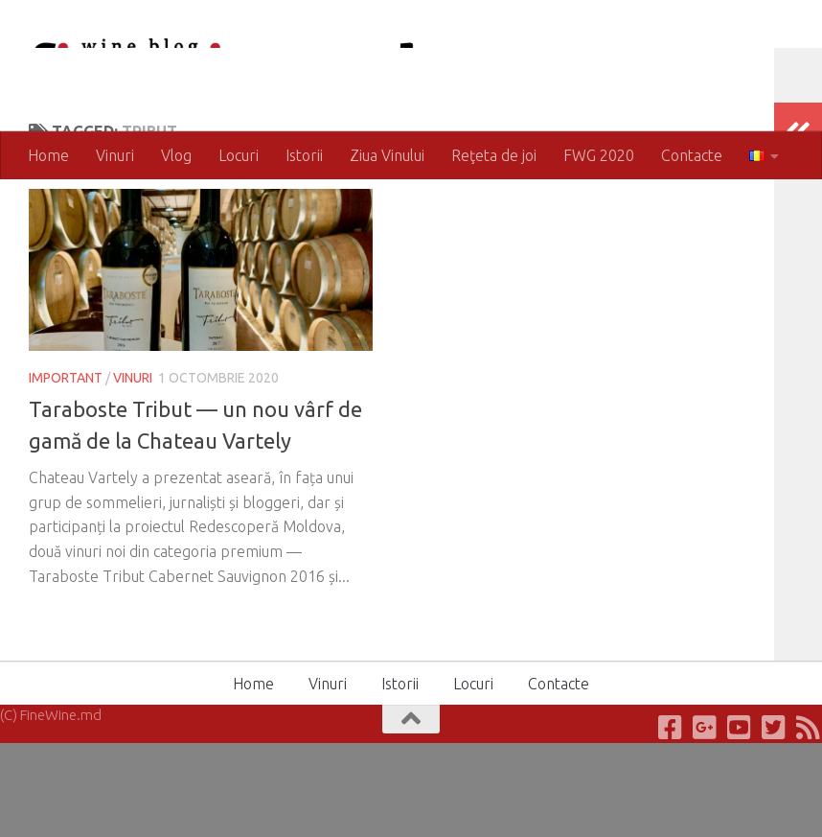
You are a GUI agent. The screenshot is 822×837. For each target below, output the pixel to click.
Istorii (304, 155)
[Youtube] (739, 821)
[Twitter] (774, 821)
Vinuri (115, 155)
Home (48, 155)
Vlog (176, 155)
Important (66, 454)
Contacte (691, 155)
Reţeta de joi (494, 155)
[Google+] (705, 821)
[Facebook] (670, 821)
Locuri (238, 155)
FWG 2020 (598, 155)
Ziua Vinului (387, 155)
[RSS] (808, 821)
